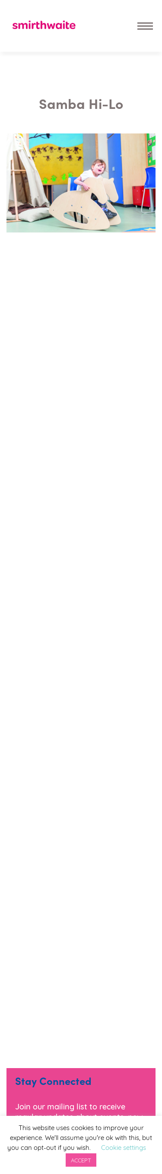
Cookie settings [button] (123, 1147)
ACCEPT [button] (81, 1160)
